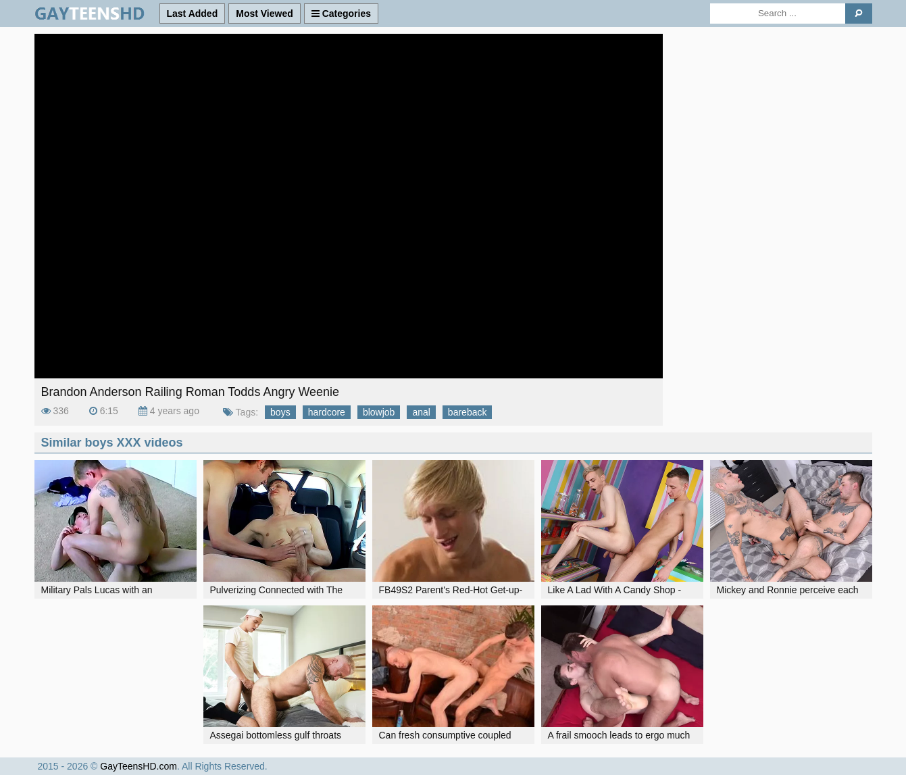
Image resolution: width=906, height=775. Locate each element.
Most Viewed (264, 13)
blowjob (379, 412)
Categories (341, 13)
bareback (467, 412)
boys (280, 412)
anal (421, 412)
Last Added (192, 13)
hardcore (326, 412)
